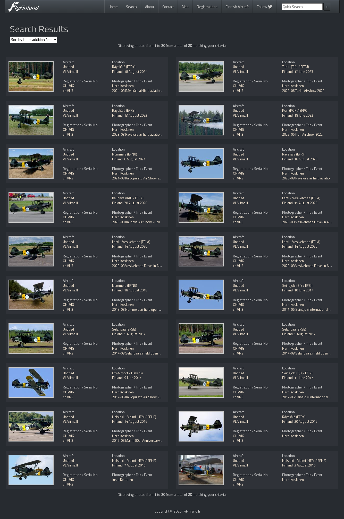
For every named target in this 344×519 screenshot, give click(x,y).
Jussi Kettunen (122, 479)
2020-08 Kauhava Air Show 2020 (136, 221)
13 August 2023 (135, 115)
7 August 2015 (134, 465)
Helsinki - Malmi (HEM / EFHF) (134, 416)
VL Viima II (70, 71)
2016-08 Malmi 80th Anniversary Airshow (142, 440)
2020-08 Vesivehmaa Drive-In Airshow (310, 221)
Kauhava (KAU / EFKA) (128, 198)
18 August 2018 (135, 290)
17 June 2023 (303, 71)
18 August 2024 (135, 71)
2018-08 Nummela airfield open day (138, 309)
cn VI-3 (68, 90)
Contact (168, 6)
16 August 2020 (305, 159)
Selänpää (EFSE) (124, 329)
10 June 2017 (303, 290)
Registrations (207, 6)
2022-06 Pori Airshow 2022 (302, 134)
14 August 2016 (135, 421)
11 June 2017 (303, 377)
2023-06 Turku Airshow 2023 (303, 90)
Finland (117, 71)
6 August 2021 (134, 159)
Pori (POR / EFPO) (295, 110)
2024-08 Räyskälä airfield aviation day (139, 90)
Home (113, 6)
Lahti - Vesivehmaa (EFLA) (301, 198)
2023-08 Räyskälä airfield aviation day (139, 134)
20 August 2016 (305, 421)
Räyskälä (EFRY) (124, 66)
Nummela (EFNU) (124, 154)
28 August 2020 (135, 202)
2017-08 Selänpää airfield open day (138, 353)
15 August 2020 (305, 202)
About (149, 6)
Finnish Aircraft (237, 6)
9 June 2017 (132, 377)
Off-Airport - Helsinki (127, 373)
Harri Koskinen (123, 85)
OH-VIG (68, 85)
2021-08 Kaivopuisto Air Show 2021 (138, 178)
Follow (264, 6)
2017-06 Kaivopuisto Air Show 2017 (138, 397)
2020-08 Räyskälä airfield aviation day (310, 178)
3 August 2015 (304, 465)
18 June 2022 (303, 115)
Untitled (68, 66)
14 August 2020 (135, 246)
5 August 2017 (134, 333)
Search (131, 6)
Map (185, 6)
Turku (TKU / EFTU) (295, 66)
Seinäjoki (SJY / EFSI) (297, 285)
